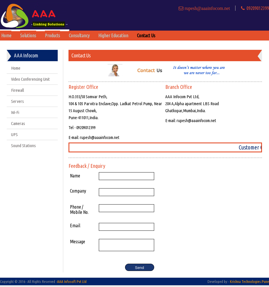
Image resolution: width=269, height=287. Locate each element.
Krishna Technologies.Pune (249, 283)
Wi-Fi (15, 112)
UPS (14, 134)
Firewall (17, 90)
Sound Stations (23, 145)
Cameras (18, 123)
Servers (17, 101)
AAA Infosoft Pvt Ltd (72, 283)
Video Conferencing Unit (30, 79)
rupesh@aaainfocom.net (206, 8)
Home (15, 68)
